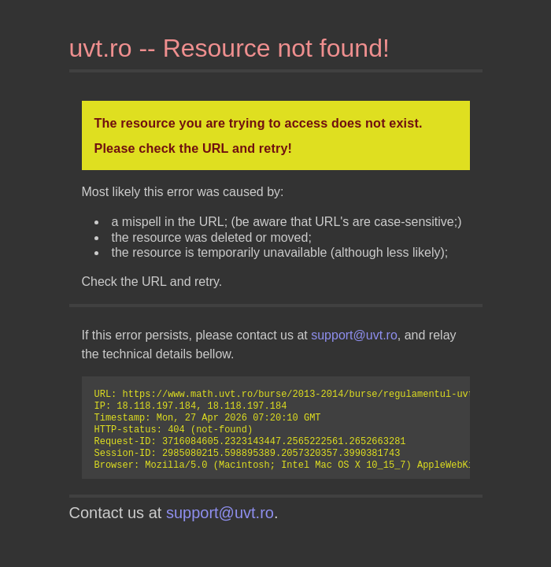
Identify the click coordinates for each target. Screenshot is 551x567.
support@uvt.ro (354, 335)
